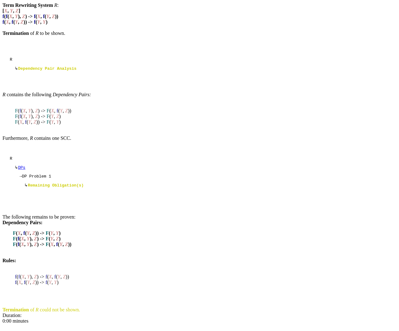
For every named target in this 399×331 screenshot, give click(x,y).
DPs (21, 170)
